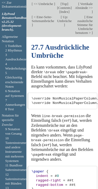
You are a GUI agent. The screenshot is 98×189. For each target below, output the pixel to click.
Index (64, 12)
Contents (64, 8)
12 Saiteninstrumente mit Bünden (17, 179)
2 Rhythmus (13, 50)
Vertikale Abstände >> (84, 6)
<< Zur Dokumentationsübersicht (19, 4)
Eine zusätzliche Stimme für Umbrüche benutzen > (84, 25)
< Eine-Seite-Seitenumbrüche (43, 19)
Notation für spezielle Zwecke (10, 120)
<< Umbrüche (43, 4)
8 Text (9, 109)
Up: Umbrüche (64, 19)
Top (64, 4)
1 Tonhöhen (13, 46)
